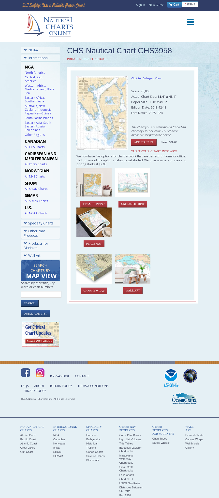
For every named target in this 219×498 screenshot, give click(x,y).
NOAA (31, 50)
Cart (174, 4)
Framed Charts (194, 435)
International (36, 57)
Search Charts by (41, 271)
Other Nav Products (34, 233)
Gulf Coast (26, 451)
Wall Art (32, 255)
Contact (82, 376)
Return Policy (61, 386)
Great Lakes (27, 447)
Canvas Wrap (94, 290)
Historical (91, 443)
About (39, 386)
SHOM (57, 451)
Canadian (59, 439)
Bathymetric (93, 439)
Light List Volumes (130, 439)
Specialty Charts (39, 223)
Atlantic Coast (28, 443)
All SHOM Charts (36, 189)
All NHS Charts (35, 176)
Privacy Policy (35, 391)
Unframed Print (132, 203)
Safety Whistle (161, 442)
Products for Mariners (36, 245)
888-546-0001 (59, 376)
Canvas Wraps (194, 439)
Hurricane (92, 435)
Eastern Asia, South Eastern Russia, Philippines (38, 126)
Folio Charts (126, 474)
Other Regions (35, 135)
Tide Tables (126, 443)
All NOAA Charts (36, 213)
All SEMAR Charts (36, 201)
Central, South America (34, 79)
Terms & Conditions (93, 386)
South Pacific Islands (39, 118)
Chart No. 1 (126, 479)
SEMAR (58, 456)
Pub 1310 (125, 495)
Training (91, 447)
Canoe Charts (94, 451)
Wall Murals (192, 443)
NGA (56, 435)
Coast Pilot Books (130, 435)
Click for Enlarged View (146, 78)
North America (35, 72)
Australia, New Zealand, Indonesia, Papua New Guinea (38, 109)
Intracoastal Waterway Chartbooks (126, 459)
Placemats (92, 460)
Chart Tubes (159, 438)
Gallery (189, 447)
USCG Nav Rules (129, 483)
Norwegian (59, 443)
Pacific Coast (28, 439)
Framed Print (94, 204)
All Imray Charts (36, 164)
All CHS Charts (34, 147)
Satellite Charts (95, 456)
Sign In (140, 5)
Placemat (94, 243)
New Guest (156, 5)
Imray (56, 447)
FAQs (25, 386)
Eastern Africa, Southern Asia (35, 99)
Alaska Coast (28, 435)
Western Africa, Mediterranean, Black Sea (39, 89)
